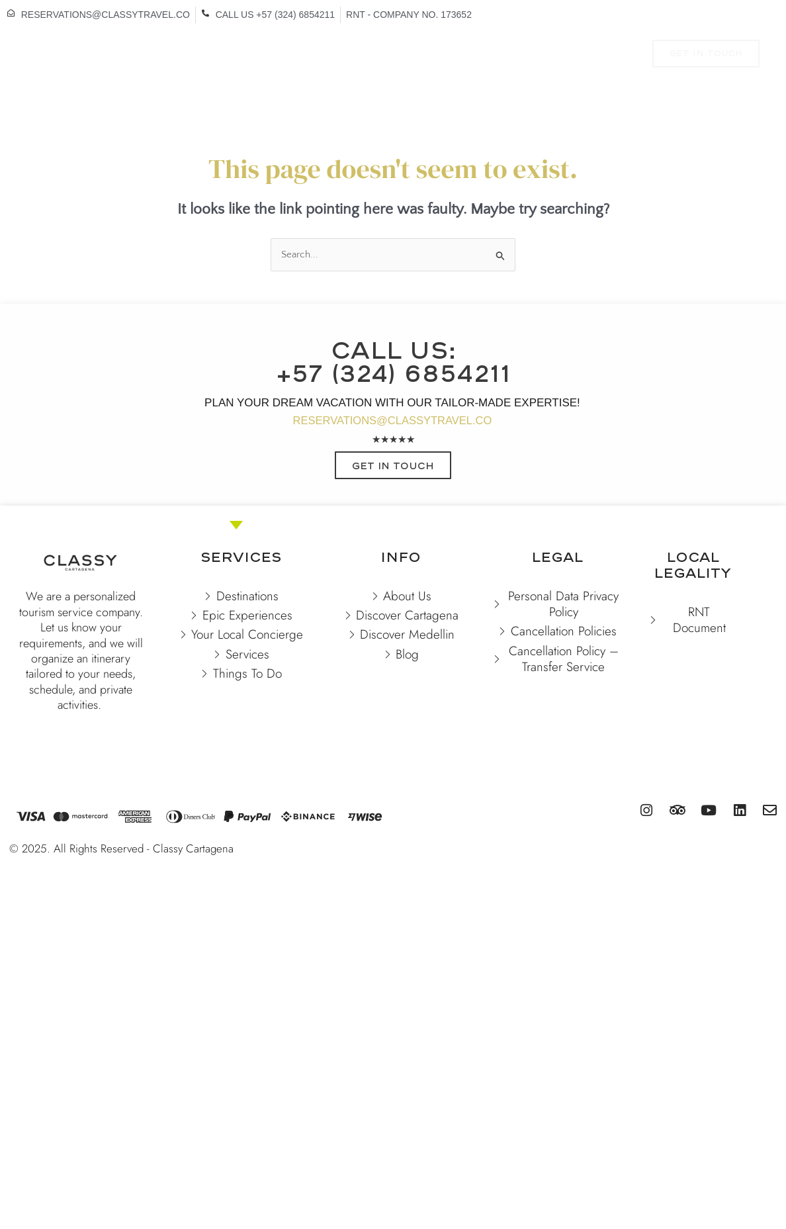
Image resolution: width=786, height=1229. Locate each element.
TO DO (505, 55)
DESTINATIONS (169, 55)
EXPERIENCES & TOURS (406, 55)
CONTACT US (367, 85)
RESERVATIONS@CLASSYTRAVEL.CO (392, 421)
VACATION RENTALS (279, 55)
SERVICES (576, 55)
